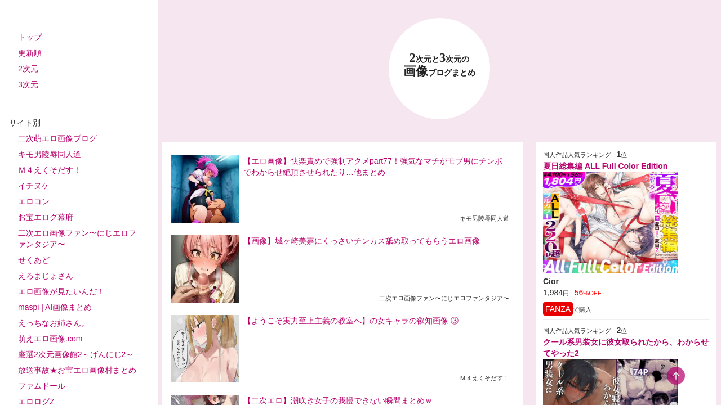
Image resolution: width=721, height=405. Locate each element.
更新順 (30, 52)
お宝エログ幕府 (45, 217)
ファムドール (41, 385)
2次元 (28, 68)
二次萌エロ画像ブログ (57, 138)
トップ (30, 37)
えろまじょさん (45, 275)
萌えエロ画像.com (50, 338)
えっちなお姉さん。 (53, 322)
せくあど (34, 259)
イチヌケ (34, 185)
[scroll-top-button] (676, 376)
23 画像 (439, 65)
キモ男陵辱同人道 (49, 154)
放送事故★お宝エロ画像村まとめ (77, 370)
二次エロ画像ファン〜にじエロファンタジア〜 (77, 238)
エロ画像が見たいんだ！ (61, 291)
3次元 (28, 84)
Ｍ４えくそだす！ (49, 169)
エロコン (34, 201)
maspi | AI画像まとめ (55, 307)
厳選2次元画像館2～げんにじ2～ (75, 354)
